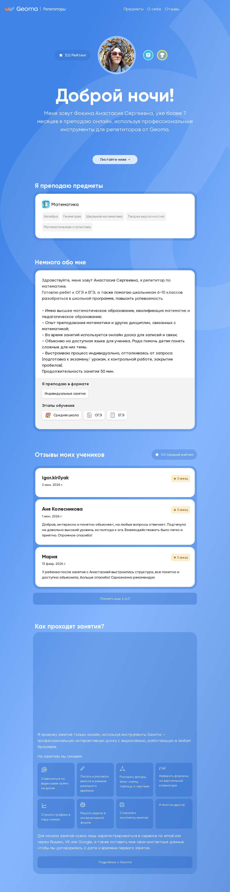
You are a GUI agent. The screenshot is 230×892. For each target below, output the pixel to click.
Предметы (134, 9)
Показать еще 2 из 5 (115, 598)
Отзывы (172, 9)
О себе (154, 9)
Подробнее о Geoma (115, 862)
